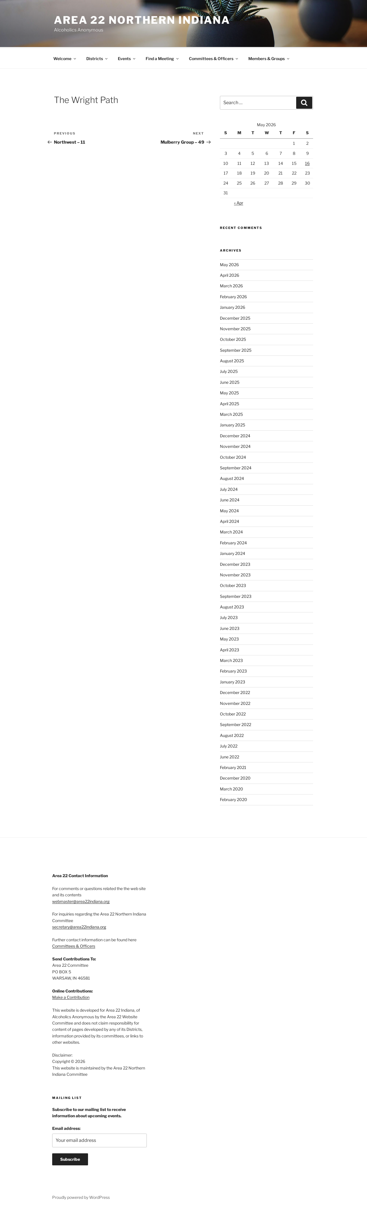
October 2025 (233, 338)
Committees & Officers (214, 57)
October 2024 (233, 456)
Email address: (66, 1127)
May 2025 (229, 392)
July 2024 (229, 488)
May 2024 (229, 509)
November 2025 (235, 327)
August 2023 (232, 606)
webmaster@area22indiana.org (81, 900)
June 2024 (229, 499)
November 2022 (235, 702)
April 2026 (229, 274)
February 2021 (233, 766)
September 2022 (235, 723)
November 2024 (235, 445)
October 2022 (233, 713)
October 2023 (233, 584)
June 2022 (229, 756)
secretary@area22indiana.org (79, 926)
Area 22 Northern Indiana (142, 20)
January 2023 (232, 681)
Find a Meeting (162, 57)
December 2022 (235, 691)
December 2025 (235, 317)
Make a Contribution (70, 996)
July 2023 (229, 616)
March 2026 (231, 284)
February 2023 (233, 670)
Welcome (65, 57)
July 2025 (229, 370)
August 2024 (232, 477)
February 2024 (233, 541)
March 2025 (231, 413)
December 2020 (235, 777)
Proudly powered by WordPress (81, 1196)
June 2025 (229, 381)
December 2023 (235, 563)
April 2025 (229, 402)
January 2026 (232, 306)
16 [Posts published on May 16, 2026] (307, 162)
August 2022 (232, 734)
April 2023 (229, 648)
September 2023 (235, 595)
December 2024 (235, 434)
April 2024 (229, 520)
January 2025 (232, 424)
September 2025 (235, 349)
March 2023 (231, 659)
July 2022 (228, 745)
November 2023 (235, 574)
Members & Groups (269, 57)
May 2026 (229, 263)
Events (127, 57)
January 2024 (232, 552)
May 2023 (229, 638)
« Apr (238, 201)
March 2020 (231, 788)
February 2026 (233, 295)
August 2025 (232, 359)
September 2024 (235, 466)
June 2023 (229, 627)
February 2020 (233, 798)
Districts (97, 57)
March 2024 (231, 531)
